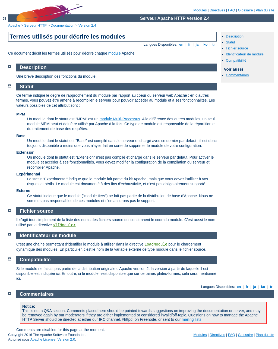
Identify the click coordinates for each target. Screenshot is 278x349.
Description (235, 36)
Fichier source (237, 48)
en (181, 44)
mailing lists (191, 319)
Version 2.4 (87, 25)
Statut (230, 42)
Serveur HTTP (35, 25)
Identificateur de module (245, 54)
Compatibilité (236, 60)
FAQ (231, 10)
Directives (217, 10)
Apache (14, 25)
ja (197, 44)
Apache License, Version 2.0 (52, 339)
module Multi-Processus (120, 119)
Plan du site (265, 10)
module (114, 53)
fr (189, 44)
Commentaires (237, 75)
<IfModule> (64, 225)
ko (205, 44)
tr (213, 44)
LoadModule (155, 244)
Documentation (62, 25)
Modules (200, 10)
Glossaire (245, 10)
